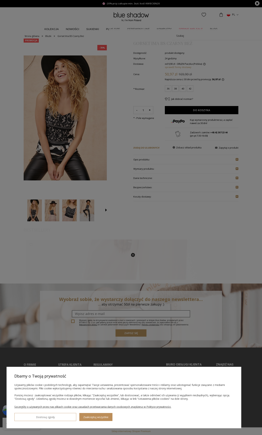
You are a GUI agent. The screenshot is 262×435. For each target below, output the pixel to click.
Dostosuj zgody (27, 415)
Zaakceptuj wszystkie (60, 415)
